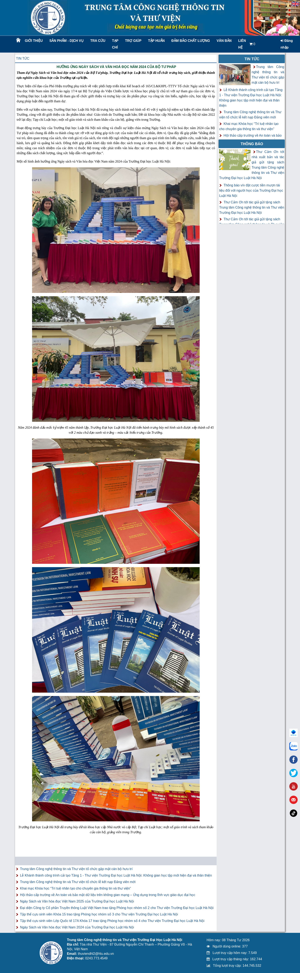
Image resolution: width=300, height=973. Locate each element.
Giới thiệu (34, 40)
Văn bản (224, 40)
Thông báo (252, 144)
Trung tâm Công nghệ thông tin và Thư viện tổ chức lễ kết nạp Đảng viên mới (78, 882)
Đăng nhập (287, 44)
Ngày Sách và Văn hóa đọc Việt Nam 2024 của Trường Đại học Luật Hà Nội (77, 927)
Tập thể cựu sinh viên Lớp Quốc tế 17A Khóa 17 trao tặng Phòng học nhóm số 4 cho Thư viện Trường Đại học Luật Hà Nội (112, 921)
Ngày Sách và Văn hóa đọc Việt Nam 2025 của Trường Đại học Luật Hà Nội (77, 901)
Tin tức (22, 58)
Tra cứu (97, 40)
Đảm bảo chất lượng (190, 40)
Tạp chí (115, 44)
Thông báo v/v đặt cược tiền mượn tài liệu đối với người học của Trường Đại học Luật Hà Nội (251, 190)
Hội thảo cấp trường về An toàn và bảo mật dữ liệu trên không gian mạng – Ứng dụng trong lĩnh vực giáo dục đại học (107, 895)
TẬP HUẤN (156, 40)
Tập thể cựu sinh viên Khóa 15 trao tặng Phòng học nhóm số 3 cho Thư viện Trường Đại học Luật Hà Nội (99, 914)
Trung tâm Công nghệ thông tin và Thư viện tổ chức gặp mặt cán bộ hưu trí (76, 869)
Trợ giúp (133, 40)
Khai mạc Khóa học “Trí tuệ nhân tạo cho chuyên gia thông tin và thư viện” (75, 888)
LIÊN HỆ (242, 44)
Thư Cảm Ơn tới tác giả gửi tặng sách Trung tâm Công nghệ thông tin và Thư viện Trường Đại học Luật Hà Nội (251, 207)
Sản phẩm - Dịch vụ (66, 40)
